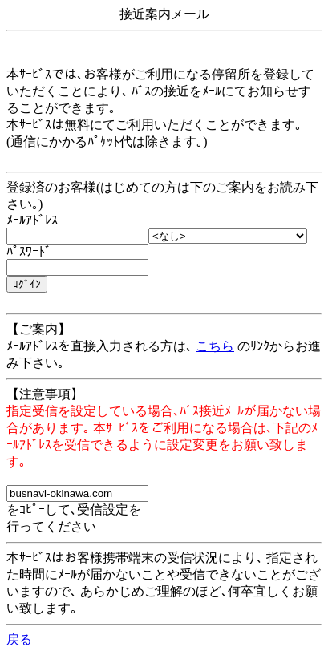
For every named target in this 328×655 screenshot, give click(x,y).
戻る (19, 639)
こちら (215, 346)
